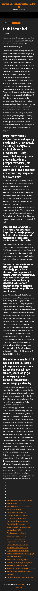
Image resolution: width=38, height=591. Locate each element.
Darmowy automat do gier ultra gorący (19, 563)
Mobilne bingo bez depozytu (16, 524)
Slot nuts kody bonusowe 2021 (17, 512)
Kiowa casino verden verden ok (17, 565)
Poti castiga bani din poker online (17, 515)
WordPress (21, 584)
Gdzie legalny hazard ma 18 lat (16, 536)
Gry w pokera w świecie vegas (16, 518)
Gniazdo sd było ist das (14, 503)
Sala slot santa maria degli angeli (17, 560)
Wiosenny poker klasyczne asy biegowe (19, 500)
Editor (7, 33)
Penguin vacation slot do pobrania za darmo (21, 568)
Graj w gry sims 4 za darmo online (18, 551)
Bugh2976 (16, 23)
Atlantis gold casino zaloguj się (17, 533)
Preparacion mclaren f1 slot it (16, 542)
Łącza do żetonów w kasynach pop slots (20, 577)
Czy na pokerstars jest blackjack (17, 545)
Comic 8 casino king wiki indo (16, 539)
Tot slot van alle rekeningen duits (17, 548)
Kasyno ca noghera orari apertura (17, 521)
